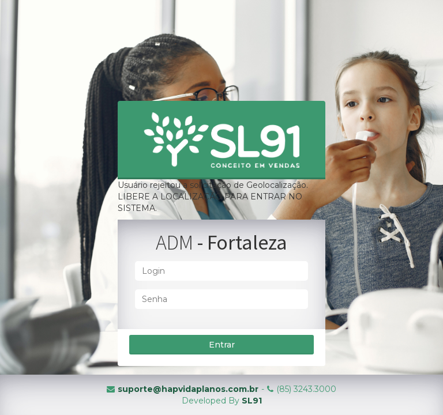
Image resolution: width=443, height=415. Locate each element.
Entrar (222, 344)
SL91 (252, 400)
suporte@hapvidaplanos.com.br (188, 389)
